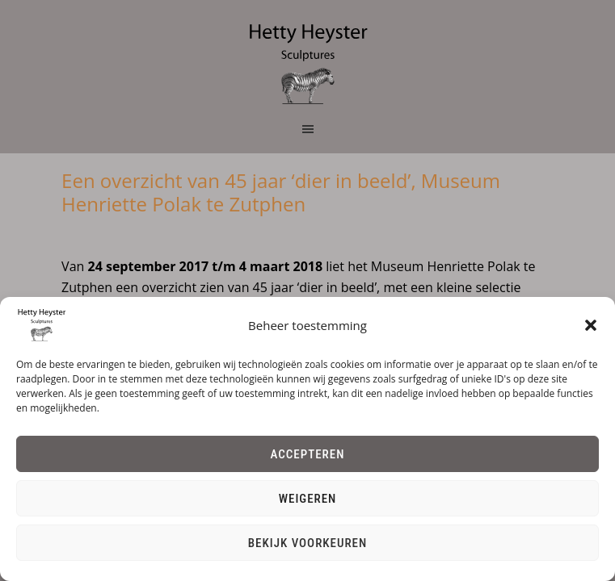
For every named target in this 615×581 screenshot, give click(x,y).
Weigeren (308, 498)
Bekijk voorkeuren (308, 543)
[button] (591, 325)
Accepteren (308, 454)
